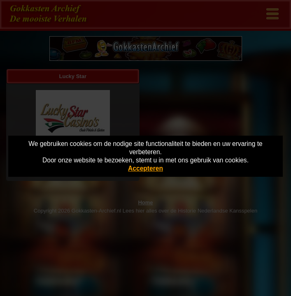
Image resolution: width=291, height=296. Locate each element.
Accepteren (145, 168)
